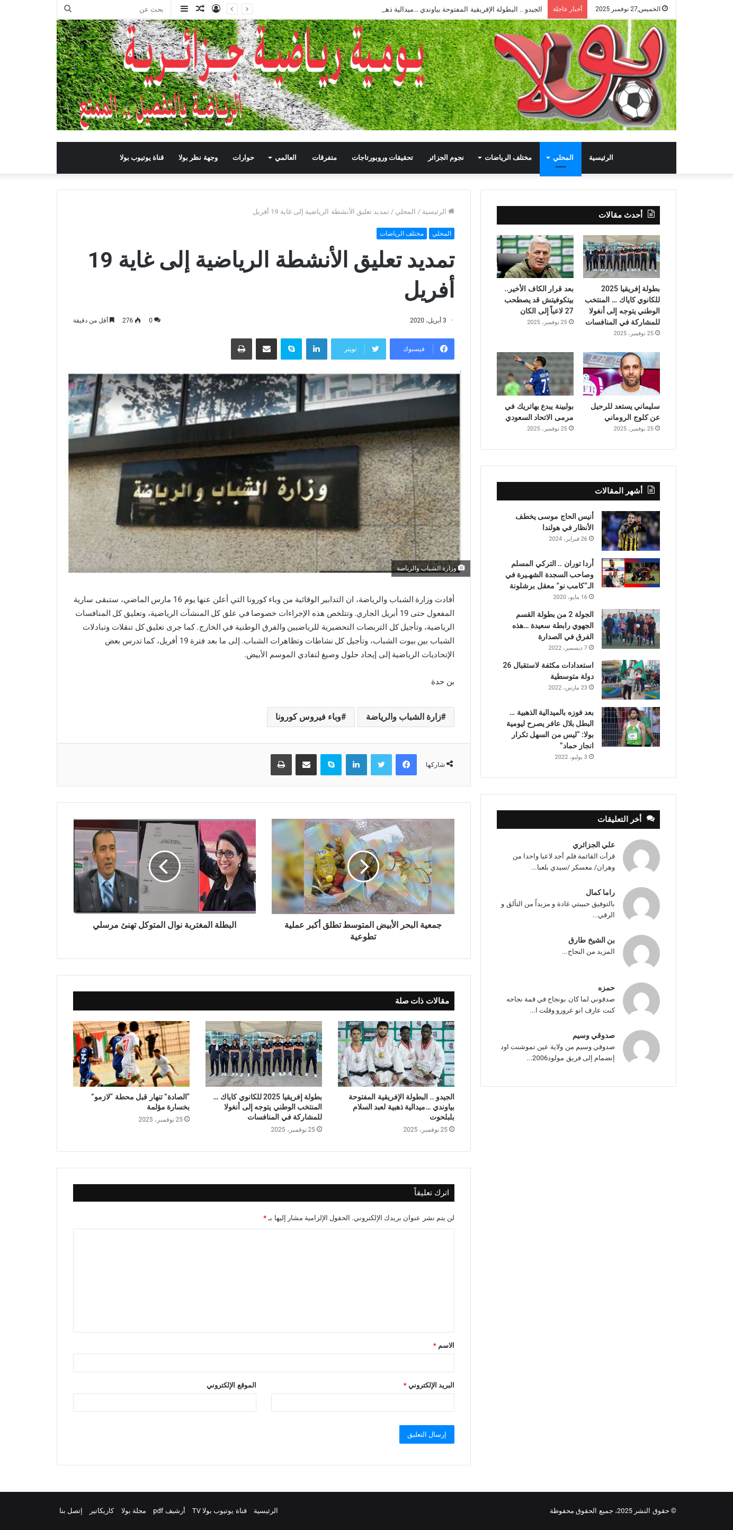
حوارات (243, 158)
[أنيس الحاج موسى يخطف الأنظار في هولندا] (631, 531)
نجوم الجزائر (446, 158)
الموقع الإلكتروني (231, 1385)
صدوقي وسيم (594, 1035)
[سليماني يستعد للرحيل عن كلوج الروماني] (621, 374)
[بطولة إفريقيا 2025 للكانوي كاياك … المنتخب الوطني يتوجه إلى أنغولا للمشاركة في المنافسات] (263, 1054)
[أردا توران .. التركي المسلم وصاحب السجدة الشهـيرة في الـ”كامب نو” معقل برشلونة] (631, 572)
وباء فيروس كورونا (308, 717)
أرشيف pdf (169, 1511)
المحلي (563, 158)
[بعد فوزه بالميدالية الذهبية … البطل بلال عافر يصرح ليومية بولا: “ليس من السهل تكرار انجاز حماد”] (631, 727)
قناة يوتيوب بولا (142, 158)
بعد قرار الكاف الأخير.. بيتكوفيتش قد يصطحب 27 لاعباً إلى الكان (539, 299)
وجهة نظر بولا (197, 158)
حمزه (606, 987)
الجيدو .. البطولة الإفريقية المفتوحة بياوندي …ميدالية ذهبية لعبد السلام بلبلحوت (401, 1107)
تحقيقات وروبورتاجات (382, 158)
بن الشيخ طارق (591, 940)
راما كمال (600, 892)
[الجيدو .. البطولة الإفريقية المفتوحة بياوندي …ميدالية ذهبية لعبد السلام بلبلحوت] (396, 1054)
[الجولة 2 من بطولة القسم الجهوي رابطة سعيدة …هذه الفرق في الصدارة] (631, 629)
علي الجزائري (594, 844)
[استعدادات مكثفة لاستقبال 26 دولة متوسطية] (631, 680)
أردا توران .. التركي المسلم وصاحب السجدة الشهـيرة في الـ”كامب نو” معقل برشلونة (549, 574)
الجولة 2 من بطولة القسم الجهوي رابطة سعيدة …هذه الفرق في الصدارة (553, 625)
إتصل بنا (71, 1511)
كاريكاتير (102, 1511)
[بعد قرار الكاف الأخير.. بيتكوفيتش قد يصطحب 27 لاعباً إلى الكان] (535, 257)
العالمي (286, 158)
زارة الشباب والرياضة (403, 717)
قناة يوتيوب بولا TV (219, 1511)
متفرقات (324, 158)
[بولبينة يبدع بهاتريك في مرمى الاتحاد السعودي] (535, 374)
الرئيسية (601, 158)
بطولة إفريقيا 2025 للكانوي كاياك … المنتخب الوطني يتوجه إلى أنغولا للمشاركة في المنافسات (267, 1107)
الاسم (443, 1345)
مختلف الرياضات (508, 158)
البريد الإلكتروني (429, 1385)
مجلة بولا (133, 1511)
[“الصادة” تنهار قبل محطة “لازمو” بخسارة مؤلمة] (131, 1054)
